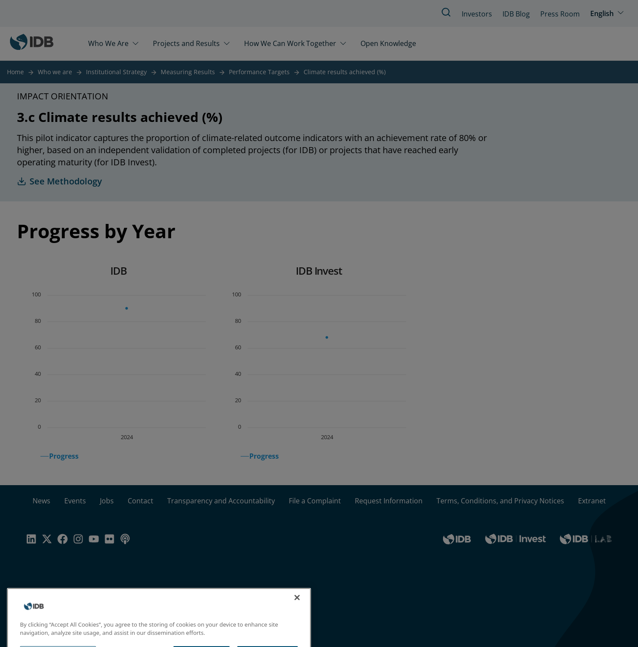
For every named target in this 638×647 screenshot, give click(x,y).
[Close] (297, 607)
